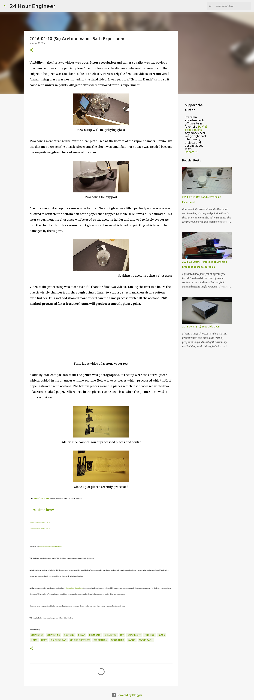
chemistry (110, 635)
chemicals (95, 635)
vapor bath (145, 640)
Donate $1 (191, 152)
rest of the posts (41, 498)
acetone (69, 635)
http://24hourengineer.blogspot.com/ (50, 546)
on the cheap (58, 640)
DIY (122, 635)
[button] (32, 50)
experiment (134, 635)
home (34, 640)
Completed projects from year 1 (40, 522)
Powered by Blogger (127, 695)
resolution (100, 640)
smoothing (117, 640)
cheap (81, 635)
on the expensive (80, 640)
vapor (131, 640)
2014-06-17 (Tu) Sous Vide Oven (201, 326)
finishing (149, 635)
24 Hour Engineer (33, 6)
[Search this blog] (232, 6)
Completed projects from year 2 (40, 528)
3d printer (37, 635)
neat (44, 640)
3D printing (53, 635)
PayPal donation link (196, 128)
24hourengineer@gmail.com (74, 588)
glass (161, 635)
